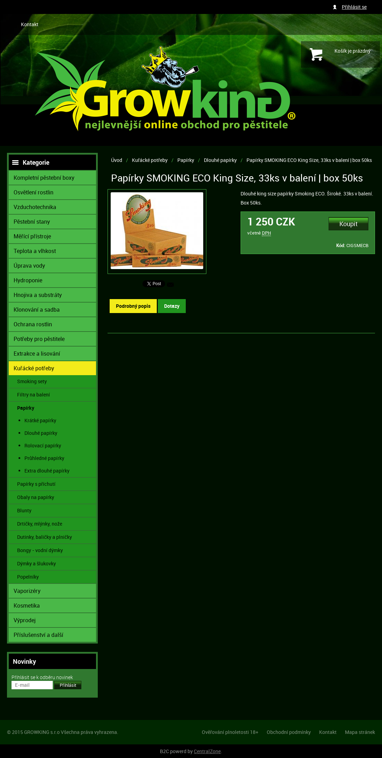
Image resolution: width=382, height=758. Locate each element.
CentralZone (207, 751)
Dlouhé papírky (220, 160)
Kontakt (29, 24)
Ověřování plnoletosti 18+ (230, 732)
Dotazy (171, 306)
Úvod (116, 160)
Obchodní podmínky (289, 732)
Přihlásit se (354, 6)
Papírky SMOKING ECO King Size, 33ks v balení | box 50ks (309, 160)
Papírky (185, 160)
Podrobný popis (133, 306)
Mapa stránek (360, 732)
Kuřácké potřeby (150, 160)
